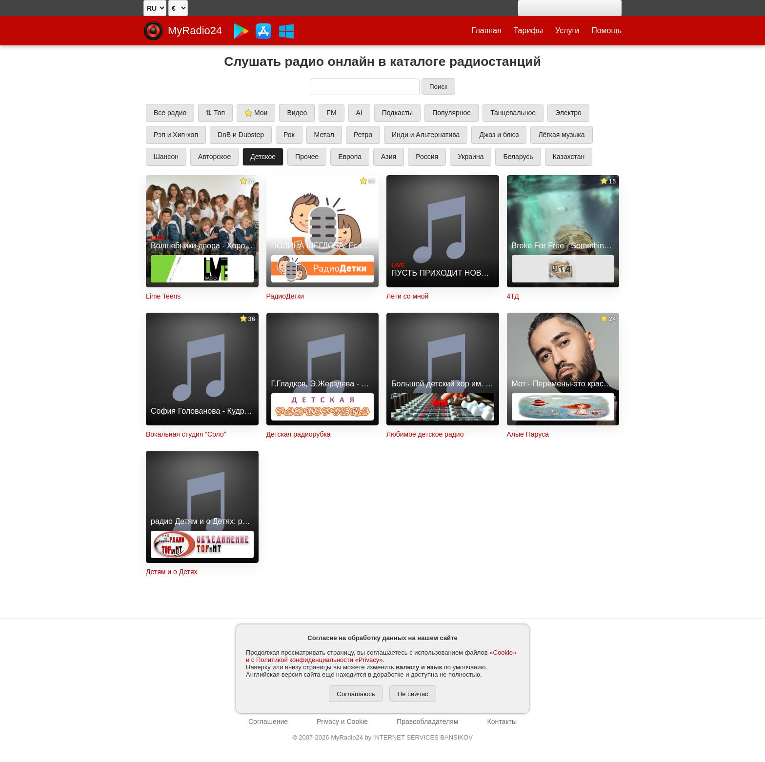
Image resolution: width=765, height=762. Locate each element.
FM (331, 113)
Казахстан (569, 156)
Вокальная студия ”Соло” (186, 434)
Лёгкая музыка (561, 135)
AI (359, 113)
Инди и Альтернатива (426, 135)
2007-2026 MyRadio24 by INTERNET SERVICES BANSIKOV (382, 737)
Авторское (214, 156)
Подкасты (397, 113)
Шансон (166, 156)
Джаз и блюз (499, 135)
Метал (324, 135)
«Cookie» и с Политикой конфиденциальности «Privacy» (381, 656)
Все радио (170, 113)
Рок (289, 135)
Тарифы (528, 30)
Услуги (567, 30)
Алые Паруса (528, 434)
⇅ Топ (215, 113)
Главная (487, 30)
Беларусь (518, 156)
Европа (350, 156)
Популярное (451, 113)
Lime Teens (163, 296)
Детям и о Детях (172, 572)
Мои (255, 113)
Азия (388, 156)
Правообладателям (427, 721)
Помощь (606, 30)
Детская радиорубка (298, 434)
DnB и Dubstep (241, 135)
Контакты (501, 721)
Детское (263, 156)
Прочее (307, 156)
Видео (297, 113)
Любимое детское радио (424, 434)
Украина (470, 156)
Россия (427, 156)
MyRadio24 (195, 30)
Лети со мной (407, 296)
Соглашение (268, 721)
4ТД (513, 296)
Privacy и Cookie (342, 721)
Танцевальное (513, 113)
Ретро (363, 135)
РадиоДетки (285, 296)
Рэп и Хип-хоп (176, 135)
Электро (568, 113)
